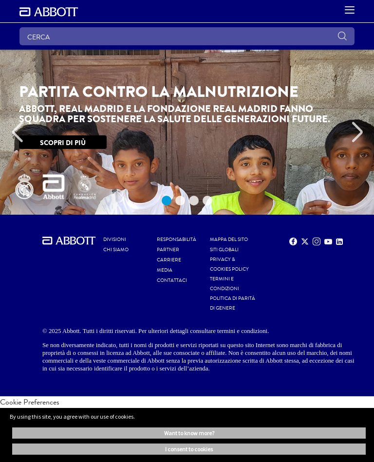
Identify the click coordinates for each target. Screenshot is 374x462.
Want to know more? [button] (189, 433)
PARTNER (168, 249)
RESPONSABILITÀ (176, 239)
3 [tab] (194, 200)
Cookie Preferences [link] (29, 401)
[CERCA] (187, 36)
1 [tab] (166, 200)
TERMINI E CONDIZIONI (224, 284)
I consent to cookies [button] (189, 449)
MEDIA (164, 270)
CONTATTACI (172, 280)
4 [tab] (207, 200)
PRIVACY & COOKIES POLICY (229, 264)
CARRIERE (169, 260)
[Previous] (17, 132)
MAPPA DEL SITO (229, 239)
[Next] (357, 132)
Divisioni (114, 239)
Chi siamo (116, 249)
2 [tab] (180, 200)
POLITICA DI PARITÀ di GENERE (232, 303)
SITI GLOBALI (224, 249)
